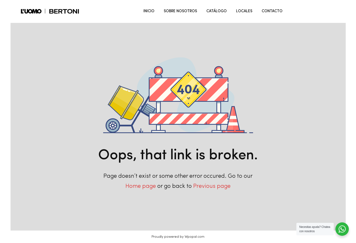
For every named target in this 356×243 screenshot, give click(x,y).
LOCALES (244, 11)
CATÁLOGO (216, 11)
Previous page (212, 186)
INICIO (148, 11)
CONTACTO (272, 11)
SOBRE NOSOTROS (180, 11)
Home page (140, 186)
